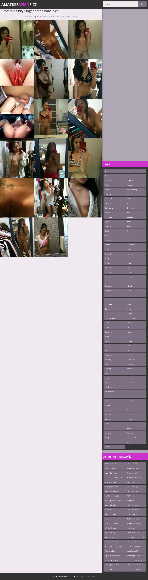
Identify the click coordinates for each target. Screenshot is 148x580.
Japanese (108, 419)
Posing (129, 263)
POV (128, 268)
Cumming (108, 300)
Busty (107, 258)
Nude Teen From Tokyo (114, 519)
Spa (128, 350)
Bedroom (108, 217)
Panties (129, 240)
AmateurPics (19, 4)
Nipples (129, 212)
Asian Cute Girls (111, 464)
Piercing (130, 254)
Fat (106, 346)
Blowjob (108, 240)
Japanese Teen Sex (112, 491)
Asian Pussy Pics (111, 468)
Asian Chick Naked (112, 523)
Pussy (129, 272)
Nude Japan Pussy (111, 487)
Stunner (130, 373)
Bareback (108, 199)
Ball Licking (109, 194)
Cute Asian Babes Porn (113, 477)
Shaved (129, 304)
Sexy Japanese (132, 514)
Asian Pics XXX (132, 464)
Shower (129, 313)
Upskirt (129, 428)
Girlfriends (109, 373)
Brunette (108, 254)
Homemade (109, 391)
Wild (128, 442)
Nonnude (130, 217)
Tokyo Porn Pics (111, 482)
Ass (106, 176)
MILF (128, 199)
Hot (106, 401)
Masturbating (132, 190)
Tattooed (130, 382)
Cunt (107, 309)
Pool (128, 258)
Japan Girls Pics (111, 473)
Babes (107, 190)
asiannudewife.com (134, 560)
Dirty (107, 327)
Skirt (128, 327)
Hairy (107, 378)
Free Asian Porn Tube (113, 546)
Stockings (130, 364)
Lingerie (130, 180)
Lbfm (107, 447)
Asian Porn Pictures (134, 542)
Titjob (129, 405)
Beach (107, 212)
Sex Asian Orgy (132, 487)
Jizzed (107, 428)
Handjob (108, 382)
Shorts (129, 309)
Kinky (107, 437)
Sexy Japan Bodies (112, 565)
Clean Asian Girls (133, 533)
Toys (128, 424)
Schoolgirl (130, 286)
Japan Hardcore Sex (112, 555)
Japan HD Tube (110, 505)
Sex (128, 295)
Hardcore (108, 387)
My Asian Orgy (110, 533)
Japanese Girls (110, 537)
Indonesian (109, 410)
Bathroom (109, 208)
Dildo (107, 323)
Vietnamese (131, 437)
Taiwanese (131, 378)
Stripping (130, 369)
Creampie (109, 295)
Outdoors (130, 235)
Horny (107, 396)
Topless (129, 414)
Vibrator (130, 433)
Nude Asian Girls (111, 560)
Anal (106, 171)
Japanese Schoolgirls (134, 523)
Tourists (130, 419)
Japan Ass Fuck (110, 514)
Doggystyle (109, 332)
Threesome (131, 401)
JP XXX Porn (131, 496)
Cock (107, 281)
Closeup (108, 277)
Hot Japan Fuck (110, 569)
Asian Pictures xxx (133, 482)
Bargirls (108, 203)
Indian (107, 405)
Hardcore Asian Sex (112, 496)
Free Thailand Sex (133, 505)
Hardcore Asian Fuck (134, 477)
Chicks (107, 263)
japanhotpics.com (133, 555)
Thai (128, 396)
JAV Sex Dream (110, 528)
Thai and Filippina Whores (133, 547)
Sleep (129, 332)
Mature (129, 194)
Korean (108, 442)
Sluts (128, 336)
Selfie (129, 290)
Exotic (107, 336)
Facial (107, 341)
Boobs (107, 245)
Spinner (130, 355)
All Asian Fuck (110, 510)
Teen (129, 391)
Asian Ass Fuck (110, 551)
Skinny (129, 323)
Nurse (129, 226)
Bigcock (108, 226)
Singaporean (131, 318)
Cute (107, 313)
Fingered (108, 355)
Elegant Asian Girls (134, 565)
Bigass (107, 222)
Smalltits (130, 341)
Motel (129, 203)
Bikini (107, 231)
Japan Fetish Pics (133, 551)
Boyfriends (109, 249)
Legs (128, 171)
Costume (108, 286)
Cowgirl (108, 290)
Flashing (108, 359)
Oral (128, 231)
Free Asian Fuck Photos (135, 537)
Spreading (130, 359)
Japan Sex (130, 500)
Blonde (107, 235)
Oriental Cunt (132, 473)
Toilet (129, 410)
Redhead (130, 281)
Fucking (108, 369)
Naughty (130, 208)
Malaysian (130, 185)
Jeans (107, 424)
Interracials (109, 414)
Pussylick (130, 277)
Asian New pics (132, 491)
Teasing (129, 387)
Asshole (108, 180)
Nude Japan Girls (133, 519)
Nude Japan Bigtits (112, 542)
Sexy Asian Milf (132, 510)
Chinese (108, 268)
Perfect (129, 249)
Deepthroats (110, 318)
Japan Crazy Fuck (133, 468)
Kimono (108, 433)
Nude (129, 222)
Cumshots (109, 304)
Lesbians (130, 176)
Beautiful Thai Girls (134, 569)
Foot (106, 364)
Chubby (108, 272)
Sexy (128, 300)
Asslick (107, 185)
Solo (128, 346)
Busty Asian (131, 528)
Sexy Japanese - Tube (113, 500)
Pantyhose (131, 245)
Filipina (107, 350)
